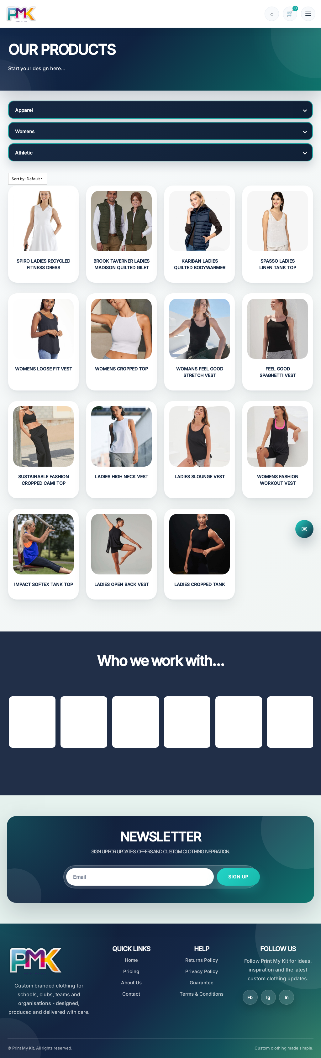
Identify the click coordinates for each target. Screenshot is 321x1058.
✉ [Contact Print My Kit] (304, 529)
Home (131, 960)
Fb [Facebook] (250, 996)
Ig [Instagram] (268, 996)
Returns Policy (201, 960)
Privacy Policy (201, 971)
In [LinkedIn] (286, 996)
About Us (131, 982)
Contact (131, 993)
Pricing (131, 971)
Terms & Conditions (202, 993)
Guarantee (201, 982)
